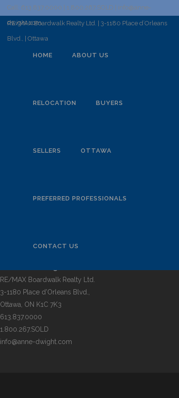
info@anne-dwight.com (36, 342)
